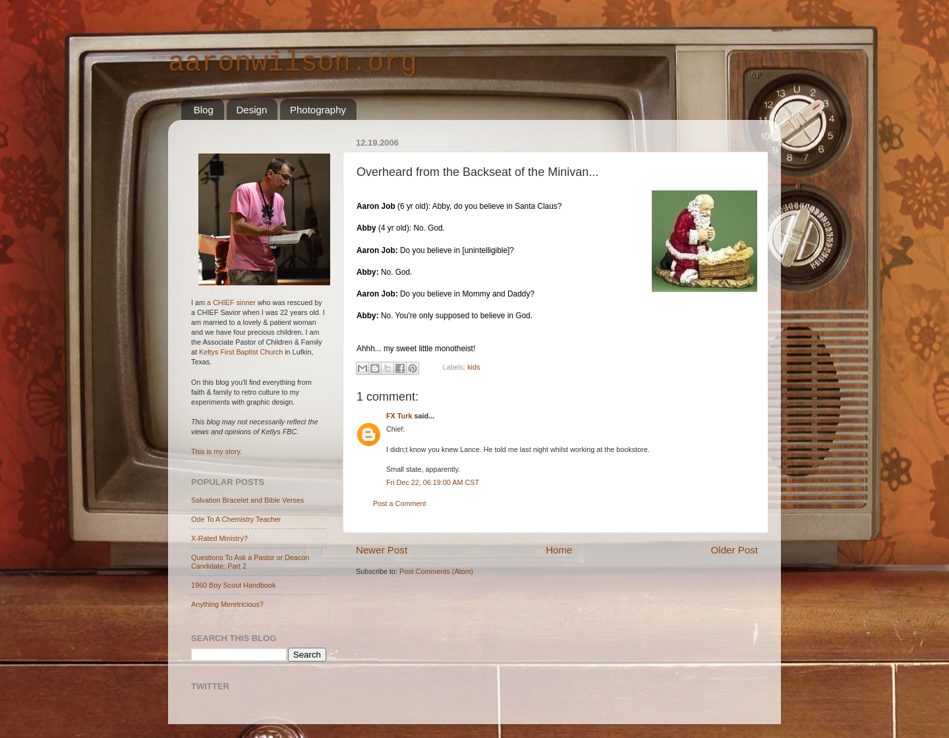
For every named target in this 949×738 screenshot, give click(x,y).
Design (252, 109)
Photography (318, 109)
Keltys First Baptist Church (241, 352)
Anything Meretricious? (227, 604)
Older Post (734, 549)
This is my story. (216, 451)
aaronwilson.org (292, 63)
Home (559, 549)
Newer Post (381, 549)
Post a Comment (399, 503)
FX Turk (399, 416)
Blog (204, 109)
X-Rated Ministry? (219, 538)
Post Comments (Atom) (436, 571)
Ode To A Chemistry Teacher (236, 519)
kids (473, 368)
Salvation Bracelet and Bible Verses (247, 500)
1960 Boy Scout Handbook (233, 585)
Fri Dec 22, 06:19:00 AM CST (432, 482)
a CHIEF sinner (231, 302)
